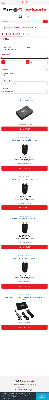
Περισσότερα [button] (6, 398)
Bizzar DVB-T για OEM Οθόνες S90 (24, 258)
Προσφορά (7, 76)
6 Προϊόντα (5, 88)
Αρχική (5, 28)
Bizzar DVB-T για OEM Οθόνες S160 (24, 179)
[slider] (1, 58)
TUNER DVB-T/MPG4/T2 (24, 101)
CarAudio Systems (10, 49)
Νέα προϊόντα (8, 74)
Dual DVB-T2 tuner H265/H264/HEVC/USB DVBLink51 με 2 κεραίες (24, 298)
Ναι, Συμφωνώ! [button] (42, 396)
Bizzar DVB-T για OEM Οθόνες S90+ (24, 219)
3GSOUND (7, 47)
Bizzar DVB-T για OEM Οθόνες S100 (24, 140)
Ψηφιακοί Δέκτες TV (29, 28)
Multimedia (15, 28)
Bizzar (29, 47)
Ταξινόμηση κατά (7, 80)
